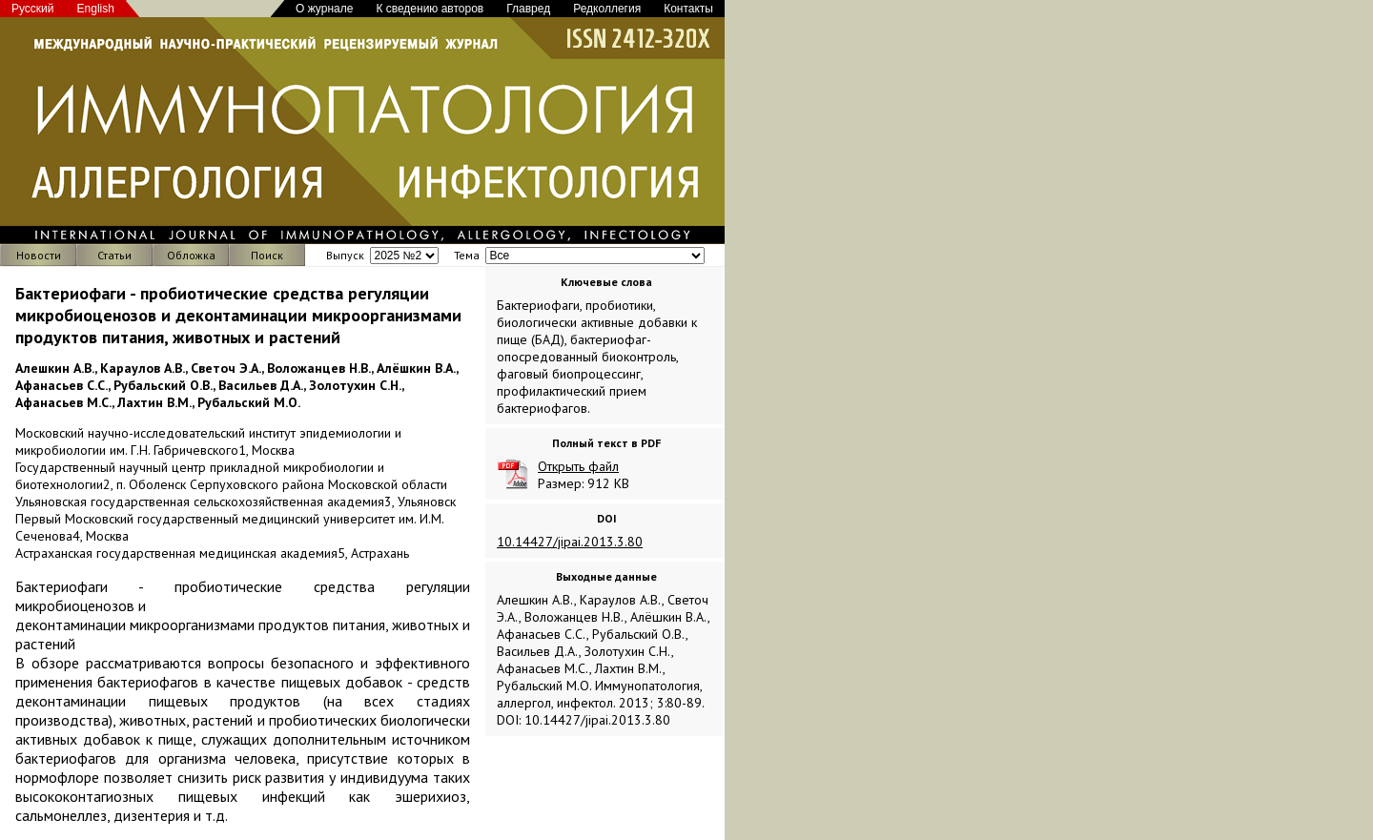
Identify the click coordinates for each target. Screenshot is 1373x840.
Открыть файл (578, 466)
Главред (528, 8)
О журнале (324, 8)
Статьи (114, 255)
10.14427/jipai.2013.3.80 (570, 541)
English (95, 8)
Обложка (191, 255)
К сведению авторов (429, 8)
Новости (38, 255)
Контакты (688, 8)
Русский (32, 8)
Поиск (267, 255)
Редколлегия (607, 8)
